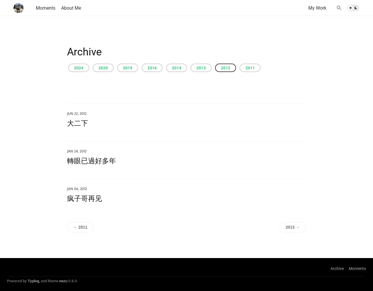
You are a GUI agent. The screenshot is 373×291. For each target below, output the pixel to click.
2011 (250, 68)
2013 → (293, 227)
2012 (225, 68)
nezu (63, 280)
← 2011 (80, 227)
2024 (78, 68)
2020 (103, 68)
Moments (357, 268)
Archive (337, 268)
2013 (201, 68)
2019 (127, 68)
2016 (152, 68)
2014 (176, 68)
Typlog (33, 280)
